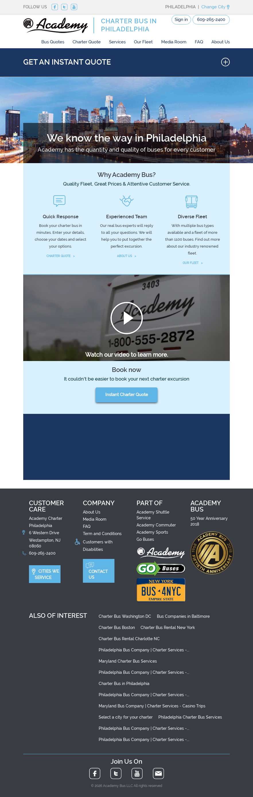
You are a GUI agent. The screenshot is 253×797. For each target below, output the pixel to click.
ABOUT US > (126, 256)
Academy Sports (152, 532)
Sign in (181, 19)
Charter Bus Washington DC (125, 616)
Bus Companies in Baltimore (183, 616)
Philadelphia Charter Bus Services (190, 717)
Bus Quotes (52, 42)
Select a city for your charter (126, 717)
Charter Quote (87, 42)
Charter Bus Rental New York (168, 627)
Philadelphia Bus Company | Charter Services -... (144, 650)
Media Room (173, 42)
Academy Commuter (156, 525)
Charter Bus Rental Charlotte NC (129, 638)
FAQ (199, 42)
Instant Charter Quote (126, 394)
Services (117, 42)
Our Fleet (143, 42)
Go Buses (145, 539)
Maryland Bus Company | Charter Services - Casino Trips (152, 706)
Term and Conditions (102, 533)
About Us (220, 42)
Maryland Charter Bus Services (128, 661)
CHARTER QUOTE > (60, 256)
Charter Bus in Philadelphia (124, 683)
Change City (215, 6)
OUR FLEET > (193, 263)
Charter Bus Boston (117, 627)
